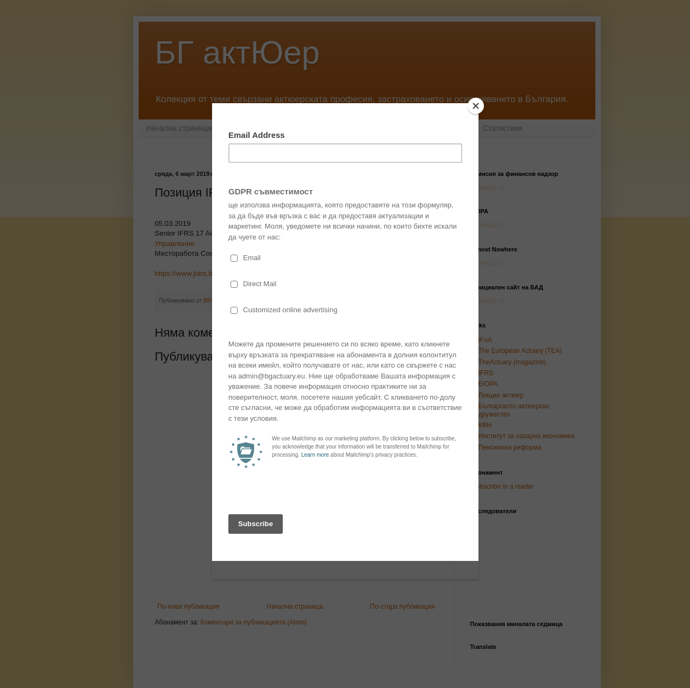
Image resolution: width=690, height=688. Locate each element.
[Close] (476, 106)
